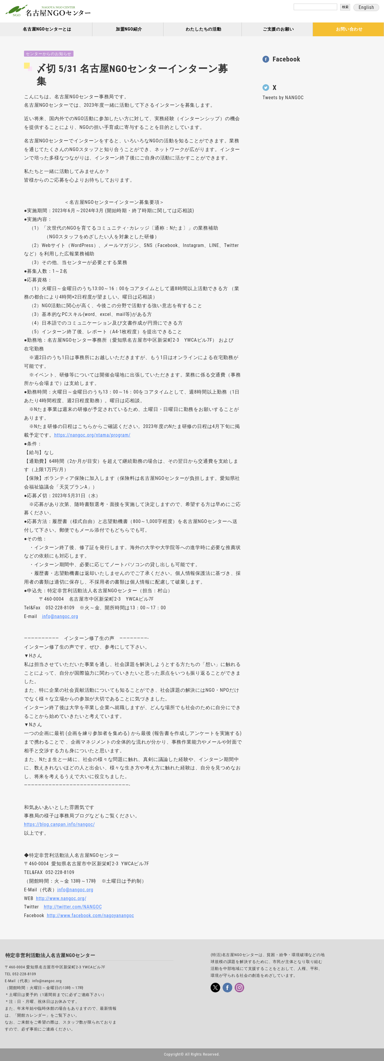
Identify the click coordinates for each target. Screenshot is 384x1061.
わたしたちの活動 (203, 29)
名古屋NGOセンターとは (47, 29)
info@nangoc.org (60, 616)
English (366, 7)
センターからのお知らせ (48, 54)
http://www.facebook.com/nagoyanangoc (90, 915)
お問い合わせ (349, 29)
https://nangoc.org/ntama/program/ (92, 435)
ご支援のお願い (278, 29)
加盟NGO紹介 (129, 29)
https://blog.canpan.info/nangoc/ (59, 824)
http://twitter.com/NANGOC (73, 907)
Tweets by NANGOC (283, 97)
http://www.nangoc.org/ (61, 898)
